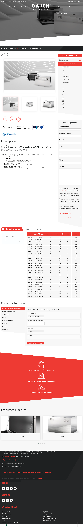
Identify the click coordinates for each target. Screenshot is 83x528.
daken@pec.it (13, 1)
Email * (61, 153)
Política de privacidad (65, 213)
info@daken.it (4, 1)
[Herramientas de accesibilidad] (6, 525)
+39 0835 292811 (22, 1)
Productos (24, 7)
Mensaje (61, 167)
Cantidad (30, 336)
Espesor (30, 328)
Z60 (63, 101)
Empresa (16, 7)
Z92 (63, 107)
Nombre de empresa (65, 133)
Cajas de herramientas (34, 48)
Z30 (63, 95)
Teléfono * (62, 160)
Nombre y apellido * (64, 126)
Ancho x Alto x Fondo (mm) (36, 321)
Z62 (63, 104)
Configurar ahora (69, 55)
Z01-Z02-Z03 (66, 67)
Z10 (63, 70)
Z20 (63, 85)
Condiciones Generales (49, 518)
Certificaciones (60, 7)
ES (79, 1)
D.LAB (68, 7)
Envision (40, 478)
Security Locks (47, 516)
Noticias (4, 516)
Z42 (63, 98)
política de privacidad (66, 191)
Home (10, 7)
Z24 (63, 91)
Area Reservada (71, 1)
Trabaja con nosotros (62, 13)
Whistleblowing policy (49, 520)
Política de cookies (21, 472)
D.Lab (3, 520)
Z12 (63, 73)
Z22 (63, 88)
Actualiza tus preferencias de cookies (39, 472)
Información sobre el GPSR (10, 523)
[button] (39, 443)
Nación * (61, 147)
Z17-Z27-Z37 (65, 79)
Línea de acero (22, 48)
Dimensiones (32, 313)
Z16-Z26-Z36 (66, 76)
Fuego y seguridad (48, 514)
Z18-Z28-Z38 (66, 82)
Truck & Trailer (13, 48)
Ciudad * (61, 140)
